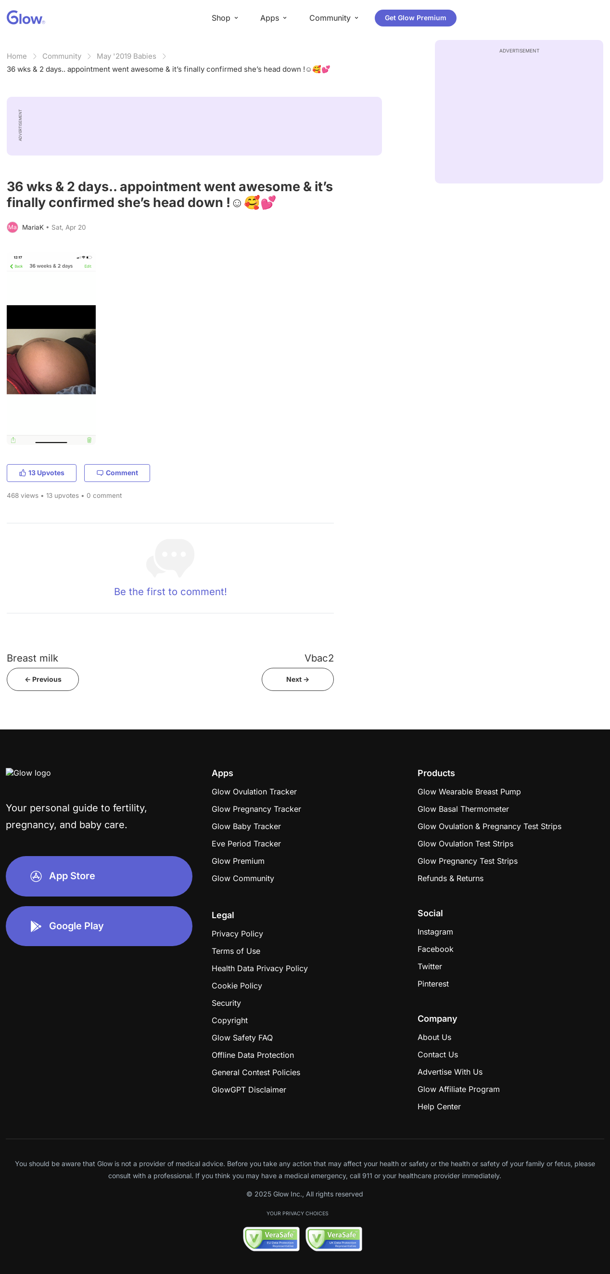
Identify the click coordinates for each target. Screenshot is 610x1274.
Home (17, 56)
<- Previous (43, 679)
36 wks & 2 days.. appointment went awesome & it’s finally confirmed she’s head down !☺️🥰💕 (168, 69)
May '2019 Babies (126, 56)
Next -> (297, 679)
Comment (117, 472)
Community (61, 56)
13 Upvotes (41, 472)
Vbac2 (319, 658)
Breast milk (32, 658)
